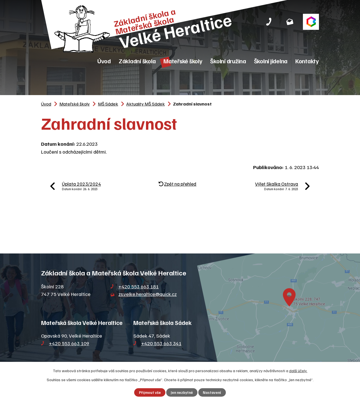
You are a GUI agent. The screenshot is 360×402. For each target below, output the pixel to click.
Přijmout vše (150, 392)
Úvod (104, 61)
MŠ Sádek (108, 104)
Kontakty (307, 61)
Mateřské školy (182, 61)
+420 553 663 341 (161, 343)
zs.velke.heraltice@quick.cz (147, 294)
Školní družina (228, 61)
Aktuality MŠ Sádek (145, 104)
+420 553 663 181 (138, 286)
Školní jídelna (271, 61)
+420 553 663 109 (69, 343)
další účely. (298, 370)
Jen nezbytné (182, 392)
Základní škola (137, 61)
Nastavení (212, 392)
